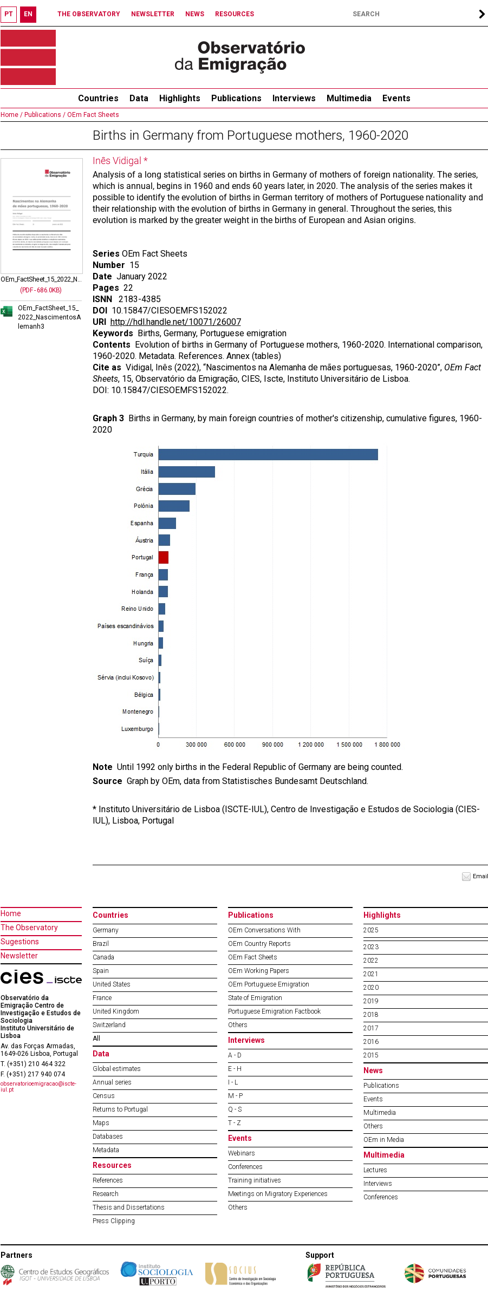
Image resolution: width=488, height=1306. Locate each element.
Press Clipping (114, 1221)
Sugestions (20, 941)
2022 (371, 960)
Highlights (179, 98)
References (108, 1180)
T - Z (234, 1123)
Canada (103, 957)
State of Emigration (255, 998)
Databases (108, 1136)
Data (138, 98)
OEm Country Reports (259, 944)
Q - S (235, 1109)
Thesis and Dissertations (129, 1207)
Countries (110, 915)
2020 (371, 987)
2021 (371, 974)
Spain (101, 971)
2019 (371, 1001)
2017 (371, 1028)
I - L (233, 1082)
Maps (101, 1123)
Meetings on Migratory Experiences (278, 1194)
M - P (235, 1096)
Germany (106, 930)
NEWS (194, 14)
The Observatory (29, 927)
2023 (371, 947)
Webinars (241, 1153)
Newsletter (19, 955)
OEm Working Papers (258, 971)
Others (238, 1025)
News (373, 1070)
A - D (235, 1055)
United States (112, 984)
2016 (371, 1042)
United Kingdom (116, 1011)
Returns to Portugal (120, 1109)
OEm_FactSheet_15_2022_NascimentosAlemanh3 (49, 317)
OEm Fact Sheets (92, 115)
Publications (236, 98)
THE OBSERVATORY (88, 14)
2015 (371, 1055)
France (102, 998)
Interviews (294, 98)
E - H (235, 1069)
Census (104, 1096)
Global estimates (117, 1069)
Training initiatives (254, 1180)
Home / (12, 115)
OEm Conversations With (264, 930)
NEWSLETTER (152, 14)
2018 (371, 1014)
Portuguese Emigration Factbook (274, 1011)
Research (106, 1194)
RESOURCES (234, 14)
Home (11, 913)
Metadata (106, 1150)
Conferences (245, 1167)
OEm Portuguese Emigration (268, 984)
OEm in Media (383, 1140)
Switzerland (109, 1025)
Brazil (101, 944)
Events (396, 98)
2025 (371, 930)
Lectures (375, 1170)
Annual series (112, 1082)
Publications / (44, 115)
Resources (112, 1165)
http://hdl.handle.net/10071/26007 (175, 322)
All (96, 1038)
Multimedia (349, 98)
